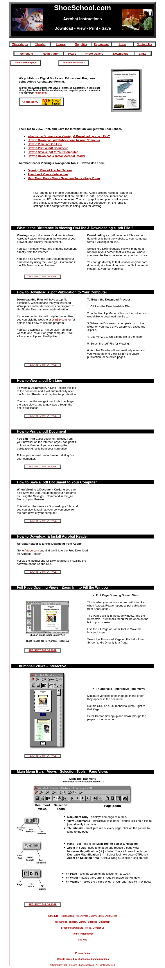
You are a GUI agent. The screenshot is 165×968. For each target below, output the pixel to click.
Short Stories (110, 916)
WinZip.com (59, 319)
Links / (100, 916)
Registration (51, 53)
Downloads (120, 53)
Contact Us (144, 44)
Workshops (20, 44)
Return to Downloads (74, 62)
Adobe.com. (41, 93)
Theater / (73, 922)
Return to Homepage (25, 62)
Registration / (66, 916)
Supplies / (92, 922)
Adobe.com (32, 550)
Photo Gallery (94, 53)
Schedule (26, 53)
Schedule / (53, 916)
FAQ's (72, 53)
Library (61, 44)
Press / (88, 928)
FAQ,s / (78, 916)
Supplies (81, 44)
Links (142, 53)
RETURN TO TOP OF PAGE (42, 276)
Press (122, 44)
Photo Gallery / (89, 916)
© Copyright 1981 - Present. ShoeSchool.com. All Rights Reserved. (82, 965)
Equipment (101, 44)
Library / (82, 922)
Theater (40, 44)
